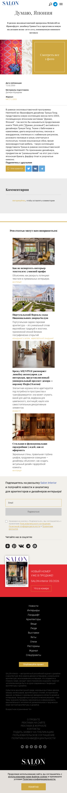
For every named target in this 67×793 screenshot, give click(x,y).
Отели (33, 641)
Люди (33, 628)
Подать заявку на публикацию (33, 732)
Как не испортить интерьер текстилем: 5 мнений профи (29, 269)
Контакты (33, 728)
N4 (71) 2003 (11, 99)
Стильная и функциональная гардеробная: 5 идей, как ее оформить (30, 447)
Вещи (34, 623)
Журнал (33, 650)
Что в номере (41, 588)
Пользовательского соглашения (35, 524)
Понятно (33, 787)
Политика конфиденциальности (33, 738)
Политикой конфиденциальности (24, 526)
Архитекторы (33, 619)
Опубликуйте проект (33, 664)
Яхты (33, 637)
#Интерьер (17, 282)
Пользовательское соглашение (33, 735)
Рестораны (33, 646)
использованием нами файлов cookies (27, 776)
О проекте (33, 719)
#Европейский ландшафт (42, 338)
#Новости (17, 411)
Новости (33, 605)
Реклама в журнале (33, 725)
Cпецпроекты (33, 655)
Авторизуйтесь (19, 201)
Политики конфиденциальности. (39, 779)
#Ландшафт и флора (21, 338)
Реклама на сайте (33, 722)
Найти (50, 4)
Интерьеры (33, 610)
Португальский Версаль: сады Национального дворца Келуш (30, 316)
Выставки (33, 632)
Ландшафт (34, 614)
